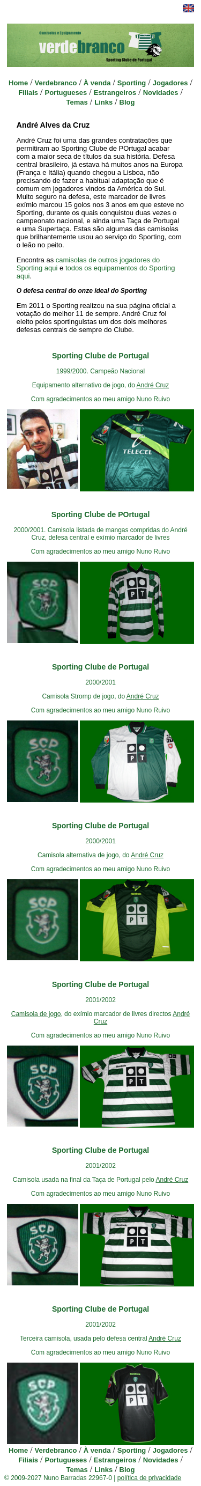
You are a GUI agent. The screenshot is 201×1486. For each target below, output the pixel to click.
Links (103, 102)
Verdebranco (56, 83)
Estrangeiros (115, 93)
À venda (97, 83)
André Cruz (153, 385)
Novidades (160, 93)
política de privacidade (149, 1478)
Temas (77, 102)
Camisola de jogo (36, 1014)
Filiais (28, 93)
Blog (127, 102)
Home (18, 83)
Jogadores (170, 83)
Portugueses (65, 93)
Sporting (131, 83)
